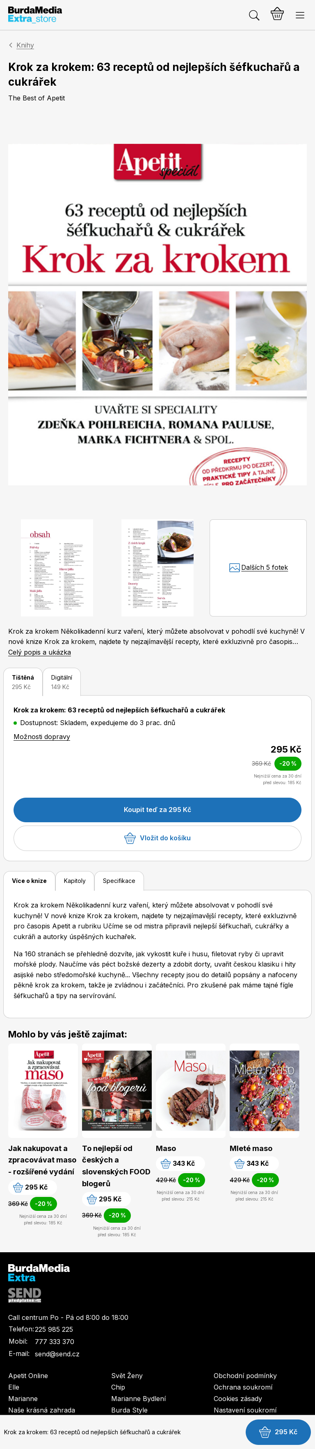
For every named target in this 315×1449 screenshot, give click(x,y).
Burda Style (129, 1410)
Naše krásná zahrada (41, 1410)
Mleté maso (251, 1148)
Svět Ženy (127, 1376)
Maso (166, 1148)
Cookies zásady (238, 1398)
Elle (13, 1387)
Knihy (25, 45)
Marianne (23, 1398)
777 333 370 (54, 1342)
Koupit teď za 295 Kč (157, 809)
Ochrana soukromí (243, 1387)
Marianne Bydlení (138, 1398)
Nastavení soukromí (245, 1410)
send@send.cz (57, 1354)
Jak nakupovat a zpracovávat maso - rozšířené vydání (42, 1160)
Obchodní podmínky (245, 1376)
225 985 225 (54, 1329)
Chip (118, 1387)
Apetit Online (28, 1376)
